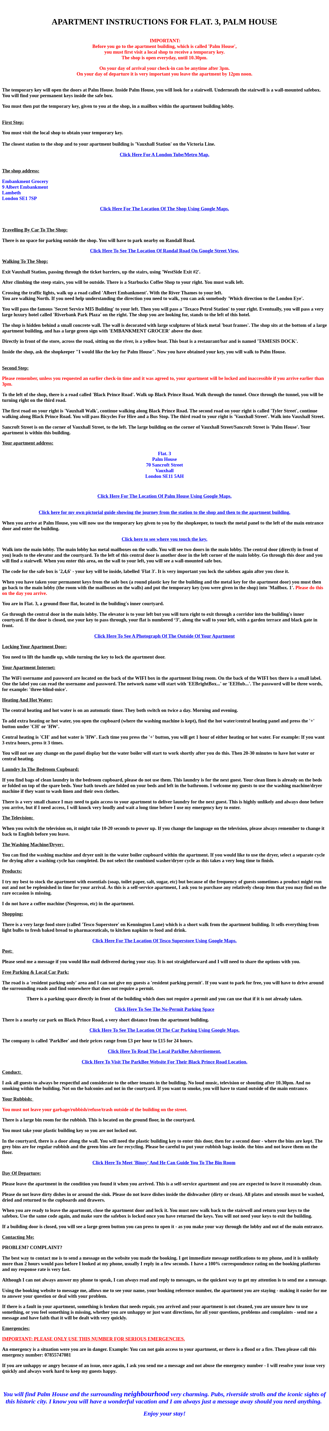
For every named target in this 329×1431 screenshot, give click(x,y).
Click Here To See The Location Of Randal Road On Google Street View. (164, 250)
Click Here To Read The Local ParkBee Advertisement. (164, 1051)
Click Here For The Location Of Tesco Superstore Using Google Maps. (164, 940)
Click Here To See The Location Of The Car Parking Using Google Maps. (164, 1030)
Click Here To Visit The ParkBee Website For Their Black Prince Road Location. (165, 1061)
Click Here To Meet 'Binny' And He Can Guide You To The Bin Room (164, 1162)
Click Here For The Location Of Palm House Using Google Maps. (164, 496)
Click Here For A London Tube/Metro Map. (164, 154)
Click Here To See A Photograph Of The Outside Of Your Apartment (164, 636)
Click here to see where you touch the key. (164, 539)
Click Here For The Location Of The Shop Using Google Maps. (164, 208)
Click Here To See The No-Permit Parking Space (164, 1009)
